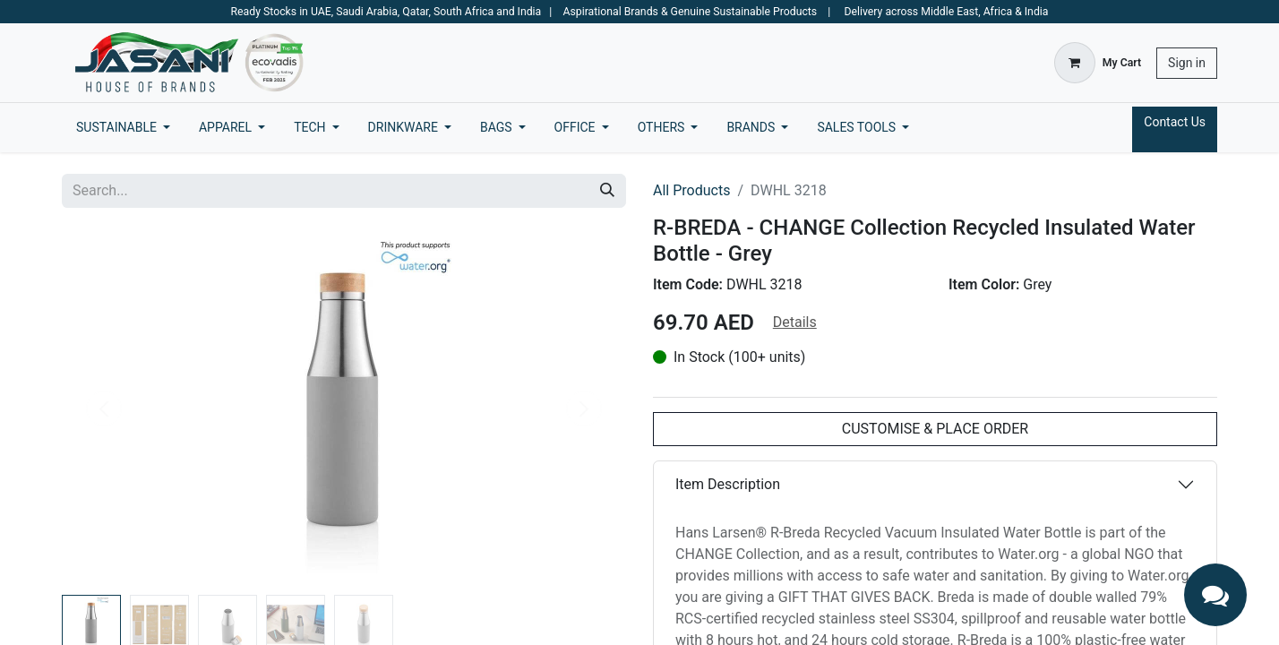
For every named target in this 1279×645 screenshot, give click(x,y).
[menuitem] (123, 127)
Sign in (1187, 63)
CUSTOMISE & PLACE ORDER (935, 428)
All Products (691, 190)
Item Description (727, 484)
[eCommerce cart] (1098, 63)
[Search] (607, 191)
